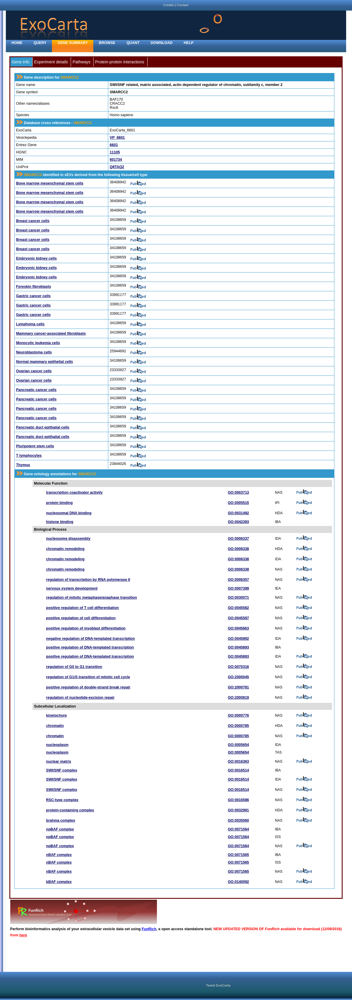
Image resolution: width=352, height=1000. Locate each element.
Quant (132, 43)
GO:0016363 (238, 761)
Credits (168, 5)
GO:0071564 (238, 829)
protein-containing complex (70, 810)
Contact (182, 5)
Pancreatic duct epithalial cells (43, 427)
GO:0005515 (238, 503)
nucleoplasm (57, 745)
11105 (115, 152)
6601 (114, 145)
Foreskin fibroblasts (33, 287)
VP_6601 (117, 138)
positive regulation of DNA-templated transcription (90, 647)
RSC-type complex (62, 800)
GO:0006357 (238, 580)
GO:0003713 (238, 492)
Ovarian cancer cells (34, 371)
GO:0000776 (238, 715)
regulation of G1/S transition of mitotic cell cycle (88, 677)
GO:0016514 (238, 770)
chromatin (55, 726)
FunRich (149, 929)
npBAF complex (60, 829)
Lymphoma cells (30, 324)
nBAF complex (59, 855)
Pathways (81, 62)
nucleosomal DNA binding (69, 513)
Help (188, 43)
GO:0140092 (238, 882)
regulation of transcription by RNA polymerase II (88, 580)
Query (39, 43)
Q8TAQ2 (117, 167)
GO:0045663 (238, 628)
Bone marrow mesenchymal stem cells (49, 183)
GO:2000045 (238, 677)
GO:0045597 (238, 618)
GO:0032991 (238, 810)
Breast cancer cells (33, 221)
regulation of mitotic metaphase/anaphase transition (91, 597)
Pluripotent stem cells (35, 446)
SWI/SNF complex (61, 770)
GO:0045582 (238, 608)
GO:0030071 (238, 597)
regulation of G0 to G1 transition (74, 667)
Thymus (23, 465)
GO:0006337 (238, 539)
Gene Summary (72, 43)
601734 (116, 160)
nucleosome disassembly (68, 539)
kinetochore (56, 715)
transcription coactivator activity (74, 492)
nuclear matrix (58, 761)
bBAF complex (59, 882)
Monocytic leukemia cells (38, 343)
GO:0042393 (238, 522)
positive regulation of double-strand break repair (88, 687)
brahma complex (60, 820)
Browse (107, 43)
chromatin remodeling (65, 549)
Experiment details (51, 62)
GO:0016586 (238, 800)
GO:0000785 (238, 726)
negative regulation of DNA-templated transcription (90, 639)
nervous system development (71, 588)
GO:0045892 (238, 639)
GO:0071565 (238, 855)
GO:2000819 (238, 698)
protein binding (59, 503)
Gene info (21, 62)
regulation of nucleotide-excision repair (80, 698)
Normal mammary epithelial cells (44, 362)
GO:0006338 (238, 549)
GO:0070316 (238, 667)
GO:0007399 (238, 588)
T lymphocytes (29, 456)
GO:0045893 (238, 647)
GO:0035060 (238, 820)
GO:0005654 (238, 745)
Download (162, 43)
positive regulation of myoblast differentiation (86, 628)
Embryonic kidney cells (36, 258)
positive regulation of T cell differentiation (82, 608)
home (16, 43)
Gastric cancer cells (33, 296)
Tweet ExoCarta (218, 985)
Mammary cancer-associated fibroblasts (51, 333)
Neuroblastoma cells (34, 352)
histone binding (59, 522)
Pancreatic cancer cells (36, 390)
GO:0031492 (238, 513)
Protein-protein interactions (119, 62)
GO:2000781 (238, 687)
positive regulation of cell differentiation (81, 618)
